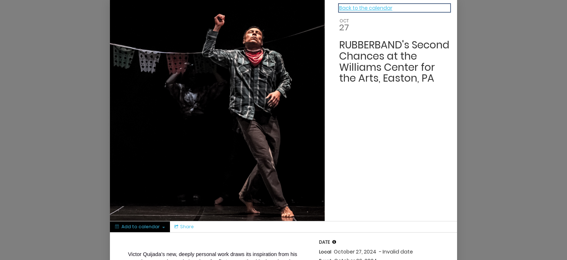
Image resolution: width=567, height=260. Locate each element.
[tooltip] (334, 242)
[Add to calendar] (140, 226)
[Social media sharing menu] (183, 226)
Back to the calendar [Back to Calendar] (365, 8)
